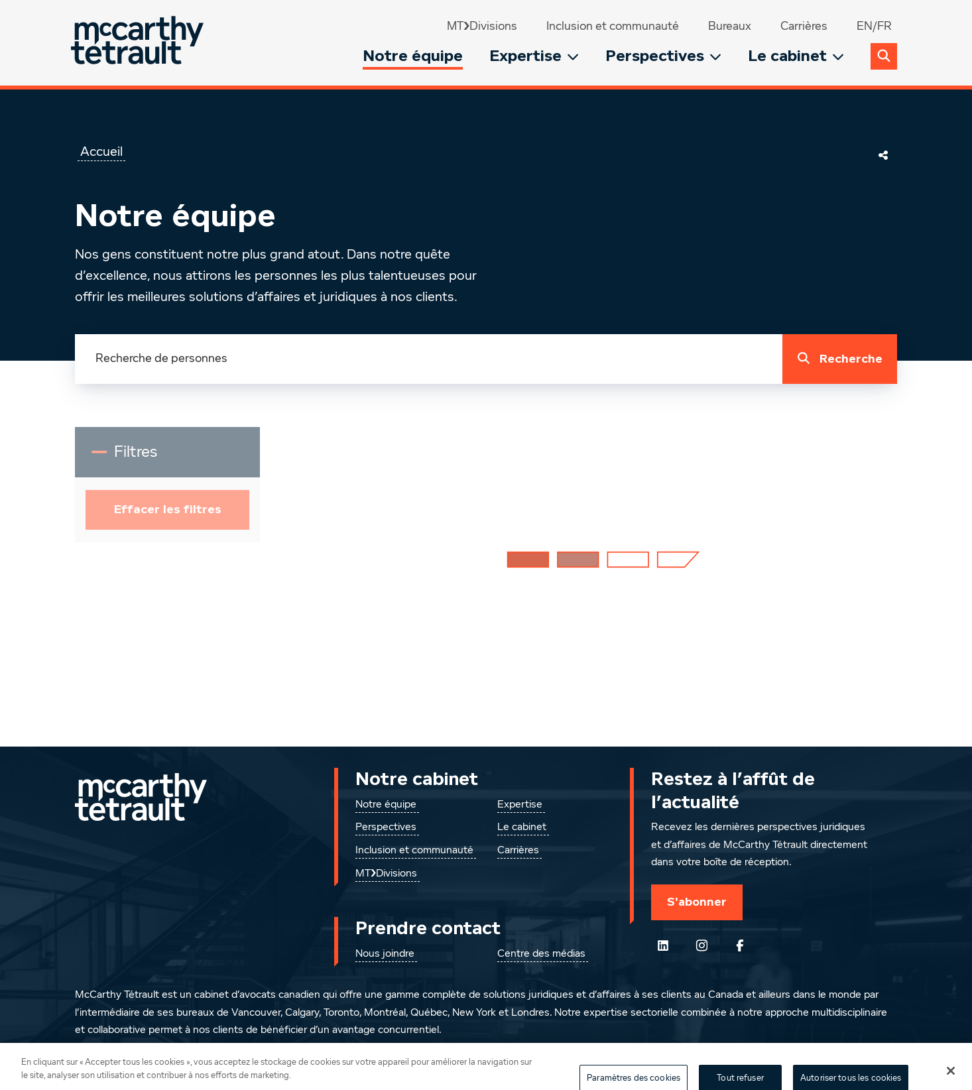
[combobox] (428, 359)
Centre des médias (541, 954)
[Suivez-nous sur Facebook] (740, 945)
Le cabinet (796, 56)
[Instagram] (701, 945)
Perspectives (663, 56)
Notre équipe (413, 56)
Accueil (101, 151)
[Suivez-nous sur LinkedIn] (663, 945)
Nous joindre (384, 954)
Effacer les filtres (167, 509)
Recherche (837, 358)
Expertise (534, 56)
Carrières (803, 26)
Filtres (151, 457)
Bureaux (729, 26)
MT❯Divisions (482, 26)
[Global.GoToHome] (139, 43)
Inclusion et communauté (612, 26)
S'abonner (697, 901)
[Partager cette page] (883, 155)
